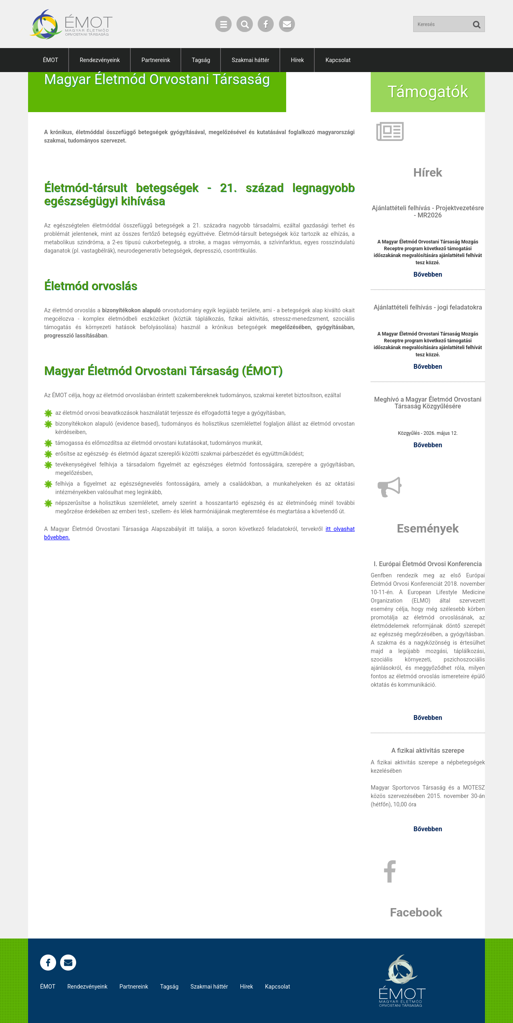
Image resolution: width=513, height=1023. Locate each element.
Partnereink (155, 60)
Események (428, 528)
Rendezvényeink (100, 60)
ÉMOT (50, 60)
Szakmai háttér (250, 60)
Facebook (416, 912)
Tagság (201, 60)
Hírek (297, 60)
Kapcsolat (337, 60)
